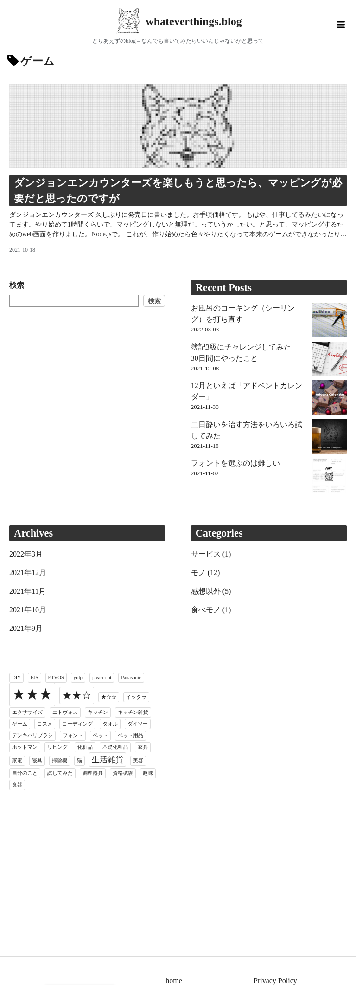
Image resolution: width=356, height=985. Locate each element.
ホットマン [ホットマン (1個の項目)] (25, 747)
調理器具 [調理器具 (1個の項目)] (93, 773)
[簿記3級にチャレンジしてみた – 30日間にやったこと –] (329, 361)
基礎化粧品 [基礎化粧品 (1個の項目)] (115, 747)
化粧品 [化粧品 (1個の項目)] (85, 747)
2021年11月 (27, 591)
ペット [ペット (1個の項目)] (100, 735)
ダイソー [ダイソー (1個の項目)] (137, 723)
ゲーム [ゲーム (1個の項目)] (19, 723)
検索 (16, 285)
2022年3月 (26, 554)
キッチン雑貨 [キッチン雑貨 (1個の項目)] (133, 712)
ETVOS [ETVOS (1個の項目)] (56, 677)
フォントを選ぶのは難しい (235, 463)
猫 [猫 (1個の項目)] (79, 760)
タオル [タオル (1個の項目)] (110, 723)
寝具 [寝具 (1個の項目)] (37, 760)
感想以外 (206, 591)
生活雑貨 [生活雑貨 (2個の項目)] (107, 759)
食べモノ (206, 610)
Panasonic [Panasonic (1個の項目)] (131, 677)
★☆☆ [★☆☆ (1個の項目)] (108, 697)
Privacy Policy (275, 981)
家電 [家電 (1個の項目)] (17, 760)
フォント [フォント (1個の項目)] (73, 735)
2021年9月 (26, 628)
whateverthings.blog (194, 21)
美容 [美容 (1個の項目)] (138, 760)
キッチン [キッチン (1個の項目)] (98, 712)
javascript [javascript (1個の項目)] (101, 677)
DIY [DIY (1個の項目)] (16, 677)
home (173, 981)
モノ (198, 573)
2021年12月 (27, 573)
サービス (206, 554)
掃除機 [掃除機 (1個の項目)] (59, 760)
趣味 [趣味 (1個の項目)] (148, 773)
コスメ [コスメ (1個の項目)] (44, 723)
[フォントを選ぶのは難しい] (329, 477)
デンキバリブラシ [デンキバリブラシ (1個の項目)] (32, 735)
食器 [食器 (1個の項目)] (17, 784)
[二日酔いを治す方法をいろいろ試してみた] (329, 438)
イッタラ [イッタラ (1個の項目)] (136, 697)
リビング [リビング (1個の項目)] (57, 747)
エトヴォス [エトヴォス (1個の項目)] (65, 712)
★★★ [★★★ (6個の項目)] (32, 694)
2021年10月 (27, 610)
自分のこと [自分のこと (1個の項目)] (25, 773)
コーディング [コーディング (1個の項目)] (77, 723)
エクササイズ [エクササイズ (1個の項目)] (27, 712)
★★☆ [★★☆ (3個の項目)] (76, 695)
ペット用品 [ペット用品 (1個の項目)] (130, 735)
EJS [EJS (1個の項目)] (34, 677)
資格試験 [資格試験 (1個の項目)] (123, 773)
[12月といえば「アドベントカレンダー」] (329, 399)
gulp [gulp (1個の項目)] (78, 677)
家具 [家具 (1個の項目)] (143, 747)
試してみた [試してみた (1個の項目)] (60, 773)
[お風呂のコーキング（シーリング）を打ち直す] (329, 322)
